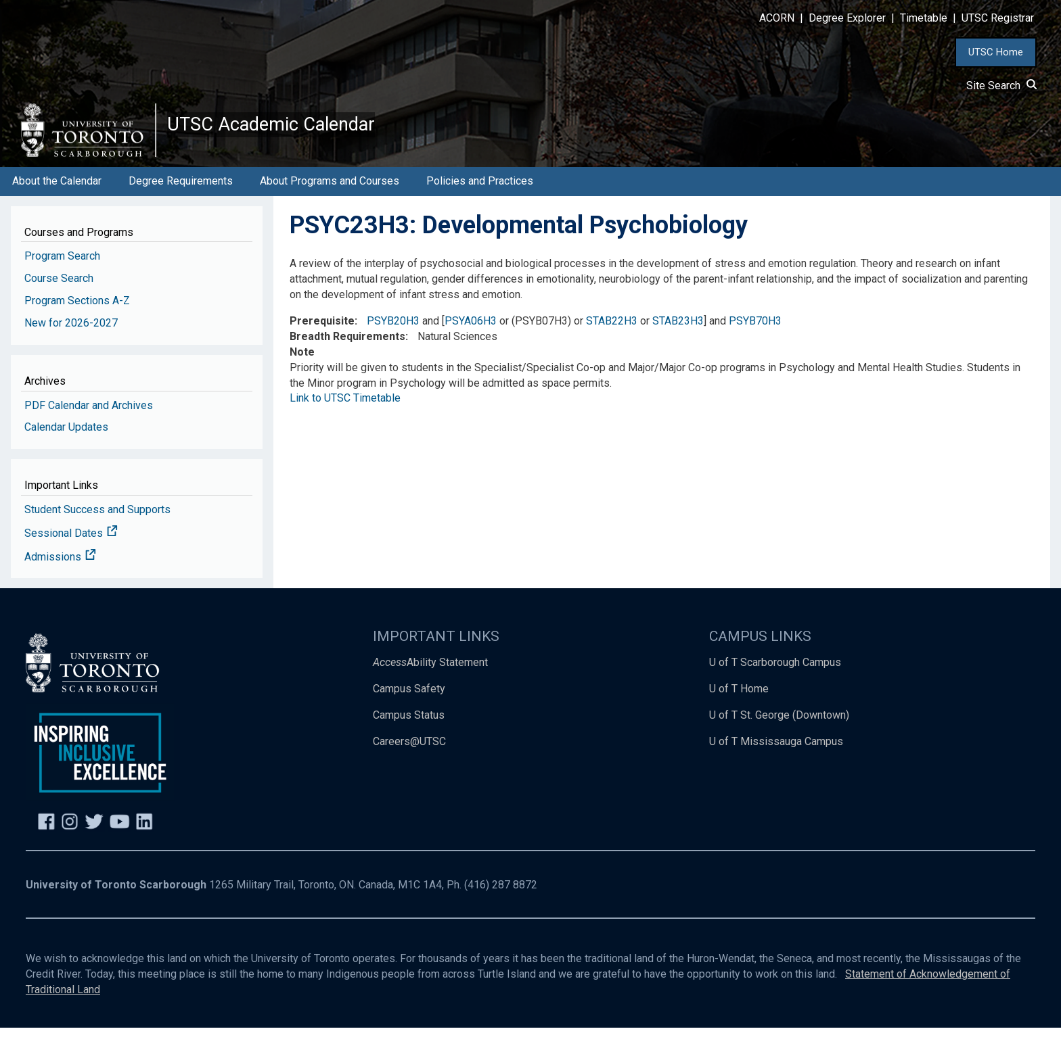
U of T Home (739, 711)
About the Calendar (56, 203)
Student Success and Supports (97, 531)
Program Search (62, 278)
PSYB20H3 (393, 343)
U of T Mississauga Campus (776, 763)
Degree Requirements (181, 203)
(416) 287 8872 (500, 907)
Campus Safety (409, 711)
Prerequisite (322, 343)
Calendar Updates (66, 449)
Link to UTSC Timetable (345, 420)
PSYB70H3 (755, 343)
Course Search (58, 300)
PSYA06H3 (471, 343)
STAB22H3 (611, 343)
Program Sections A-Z (77, 322)
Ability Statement (430, 684)
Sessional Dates (71, 555)
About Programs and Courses (329, 203)
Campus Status (409, 737)
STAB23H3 (678, 343)
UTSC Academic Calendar (305, 135)
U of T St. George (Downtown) (779, 737)
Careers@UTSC (409, 763)
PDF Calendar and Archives (88, 427)
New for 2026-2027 (71, 345)
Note (302, 374)
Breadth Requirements (347, 358)
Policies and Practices (479, 203)
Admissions (60, 579)
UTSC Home (995, 52)
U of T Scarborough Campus (775, 684)
